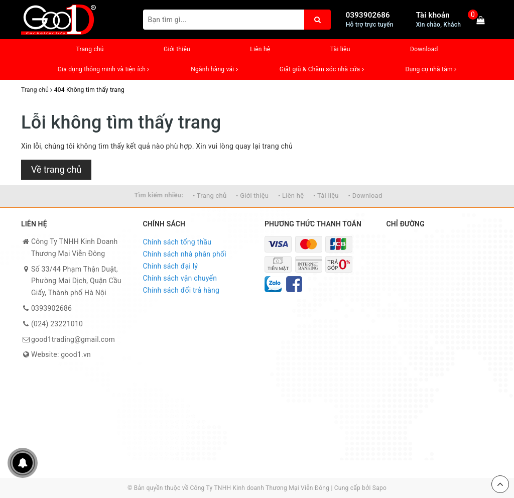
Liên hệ (260, 49)
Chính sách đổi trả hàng (181, 290)
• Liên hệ (291, 195)
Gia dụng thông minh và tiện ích (104, 69)
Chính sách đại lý (170, 266)
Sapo (379, 487)
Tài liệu (340, 49)
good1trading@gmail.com (73, 339)
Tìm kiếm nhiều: (158, 195)
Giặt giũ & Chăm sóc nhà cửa (322, 69)
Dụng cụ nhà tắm (431, 69)
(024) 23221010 (57, 324)
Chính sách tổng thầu (177, 242)
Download (424, 49)
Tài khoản (433, 15)
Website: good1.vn (61, 354)
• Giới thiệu (252, 195)
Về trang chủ (56, 169)
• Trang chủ (209, 195)
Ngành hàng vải (214, 69)
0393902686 (368, 15)
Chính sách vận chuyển (180, 278)
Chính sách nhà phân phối (184, 254)
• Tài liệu (326, 195)
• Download (365, 195)
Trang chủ (89, 49)
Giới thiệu (177, 49)
